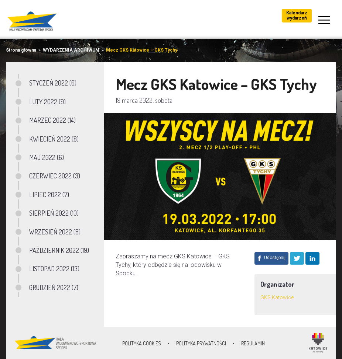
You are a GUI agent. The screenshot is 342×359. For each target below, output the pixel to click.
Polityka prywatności (201, 343)
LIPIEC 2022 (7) (49, 195)
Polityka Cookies (141, 343)
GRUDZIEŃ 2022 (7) (53, 287)
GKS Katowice (277, 297)
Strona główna (21, 50)
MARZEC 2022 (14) (52, 120)
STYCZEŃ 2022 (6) (52, 83)
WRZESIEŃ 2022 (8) (55, 232)
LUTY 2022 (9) (47, 102)
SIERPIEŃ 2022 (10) (54, 213)
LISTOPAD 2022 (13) (54, 269)
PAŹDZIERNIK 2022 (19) (59, 250)
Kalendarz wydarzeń (296, 15)
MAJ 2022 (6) (46, 157)
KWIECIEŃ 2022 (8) (54, 139)
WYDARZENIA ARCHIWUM (71, 50)
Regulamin (253, 343)
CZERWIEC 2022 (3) (54, 176)
